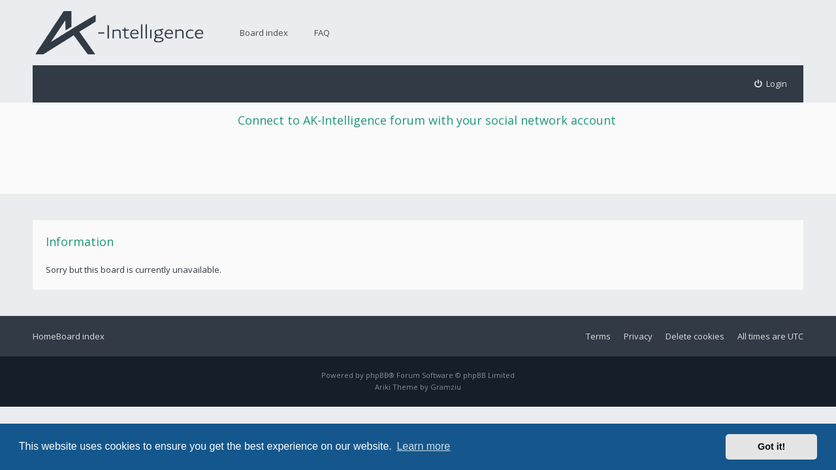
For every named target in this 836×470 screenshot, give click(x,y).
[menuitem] (771, 84)
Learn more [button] (423, 446)
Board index (264, 33)
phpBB (377, 375)
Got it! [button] (771, 446)
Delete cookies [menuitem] (695, 336)
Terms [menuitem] (598, 336)
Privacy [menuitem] (638, 336)
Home (44, 336)
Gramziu (445, 387)
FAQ (322, 33)
